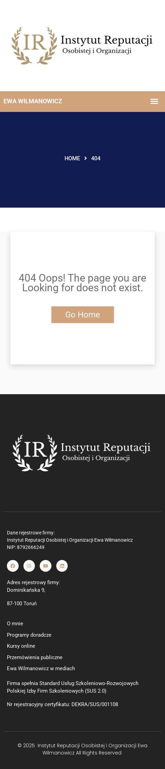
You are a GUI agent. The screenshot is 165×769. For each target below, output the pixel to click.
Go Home (82, 315)
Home (72, 158)
